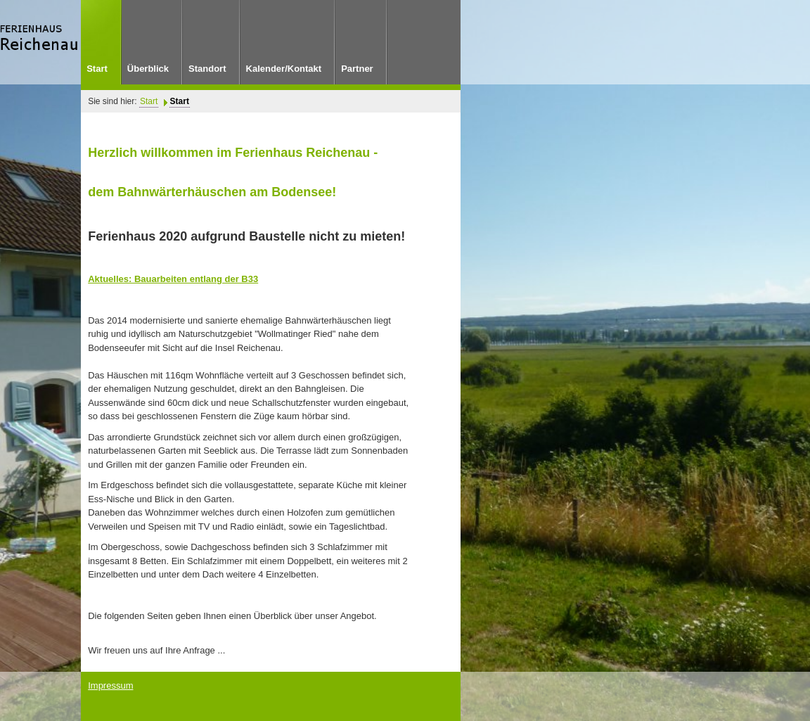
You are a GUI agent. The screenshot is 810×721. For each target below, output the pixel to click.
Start (149, 101)
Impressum (110, 685)
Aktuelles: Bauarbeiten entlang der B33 (173, 279)
